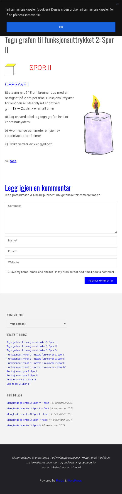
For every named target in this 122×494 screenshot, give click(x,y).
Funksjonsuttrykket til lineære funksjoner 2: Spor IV (36, 367)
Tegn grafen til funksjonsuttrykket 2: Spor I (31, 342)
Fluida (59, 480)
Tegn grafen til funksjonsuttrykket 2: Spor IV (32, 350)
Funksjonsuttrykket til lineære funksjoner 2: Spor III (36, 363)
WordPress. (74, 480)
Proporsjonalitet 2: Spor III (21, 379)
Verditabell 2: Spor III (18, 383)
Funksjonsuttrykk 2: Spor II (22, 375)
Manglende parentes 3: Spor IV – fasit (28, 402)
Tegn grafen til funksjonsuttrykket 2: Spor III (32, 346)
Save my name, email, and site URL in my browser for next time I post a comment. (60, 272)
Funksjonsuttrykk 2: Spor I (22, 371)
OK (61, 27)
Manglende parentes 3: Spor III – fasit (28, 408)
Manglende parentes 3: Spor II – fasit (27, 414)
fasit (13, 161)
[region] (61, 18)
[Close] (117, 4)
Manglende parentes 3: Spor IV (24, 425)
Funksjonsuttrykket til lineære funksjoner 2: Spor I (35, 354)
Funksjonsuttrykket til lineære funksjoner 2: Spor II (36, 358)
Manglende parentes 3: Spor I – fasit (27, 419)
